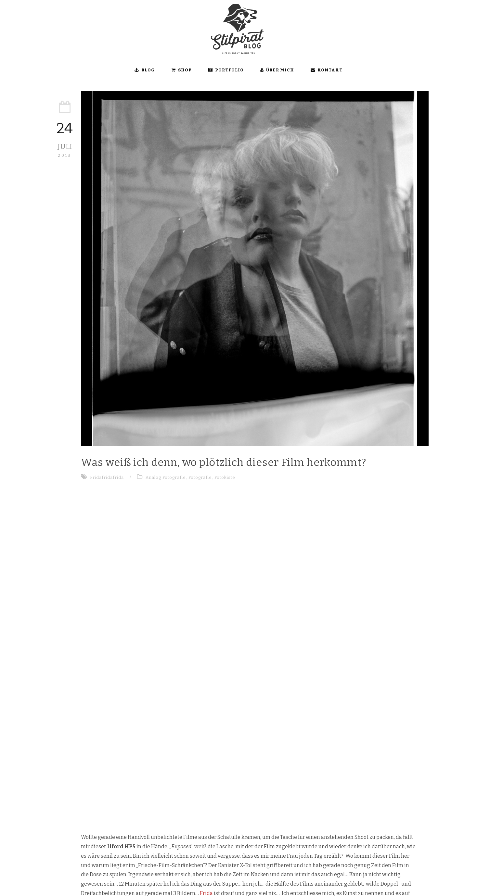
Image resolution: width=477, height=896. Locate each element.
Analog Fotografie (166, 477)
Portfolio (226, 70)
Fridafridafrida (107, 477)
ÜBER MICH (277, 70)
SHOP (182, 70)
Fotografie (200, 477)
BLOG (145, 70)
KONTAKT (326, 70)
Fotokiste (224, 477)
